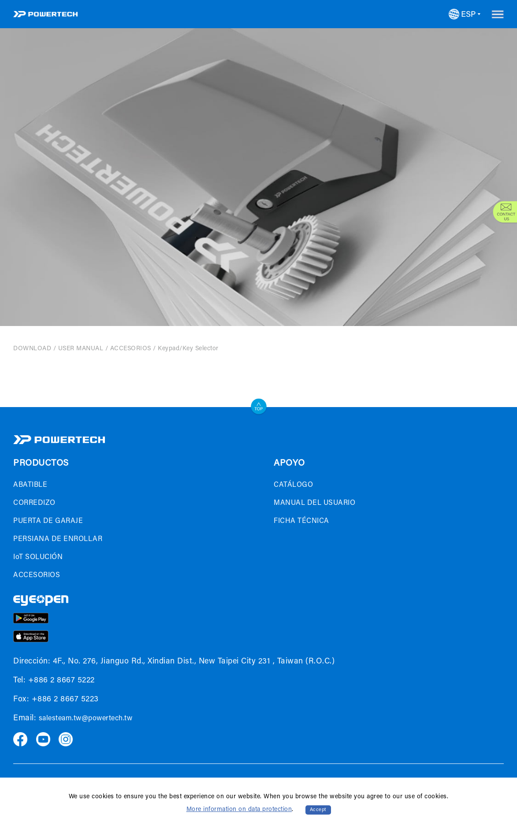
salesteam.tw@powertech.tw (86, 718)
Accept (318, 810)
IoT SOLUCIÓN (38, 557)
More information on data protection (239, 810)
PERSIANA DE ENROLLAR (57, 539)
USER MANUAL (81, 349)
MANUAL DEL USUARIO (314, 503)
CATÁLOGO (293, 485)
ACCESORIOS (130, 349)
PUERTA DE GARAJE (48, 521)
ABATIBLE (30, 485)
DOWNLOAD (32, 349)
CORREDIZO (34, 503)
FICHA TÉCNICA (301, 521)
